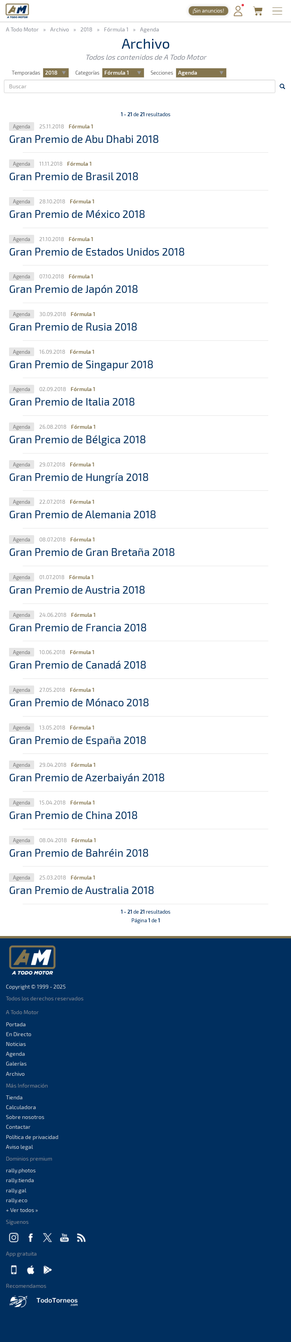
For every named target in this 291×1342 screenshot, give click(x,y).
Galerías (16, 1063)
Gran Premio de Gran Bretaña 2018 (92, 551)
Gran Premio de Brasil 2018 (73, 176)
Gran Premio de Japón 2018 (73, 288)
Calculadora (21, 1107)
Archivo (15, 1073)
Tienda (14, 1097)
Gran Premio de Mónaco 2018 (79, 702)
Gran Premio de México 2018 (77, 213)
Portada (16, 1024)
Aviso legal (19, 1146)
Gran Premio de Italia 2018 (72, 401)
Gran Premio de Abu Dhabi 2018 (84, 138)
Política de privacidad (32, 1137)
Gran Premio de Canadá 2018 (77, 664)
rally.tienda (20, 1180)
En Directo (18, 1034)
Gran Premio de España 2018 (77, 739)
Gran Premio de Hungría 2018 (79, 476)
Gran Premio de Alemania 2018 (82, 514)
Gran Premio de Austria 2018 (77, 589)
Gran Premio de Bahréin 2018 (79, 852)
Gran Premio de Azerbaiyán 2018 (87, 777)
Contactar (18, 1126)
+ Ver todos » (22, 1210)
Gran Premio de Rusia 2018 (73, 326)
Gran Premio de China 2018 (73, 814)
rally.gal (16, 1190)
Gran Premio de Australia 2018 (81, 889)
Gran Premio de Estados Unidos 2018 (97, 251)
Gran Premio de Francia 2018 (78, 627)
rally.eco (16, 1200)
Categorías (87, 72)
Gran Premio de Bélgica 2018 (77, 439)
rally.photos (21, 1170)
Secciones (162, 72)
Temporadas (26, 72)
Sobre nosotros (25, 1116)
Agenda (15, 1053)
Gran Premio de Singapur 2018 (81, 364)
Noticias (16, 1043)
